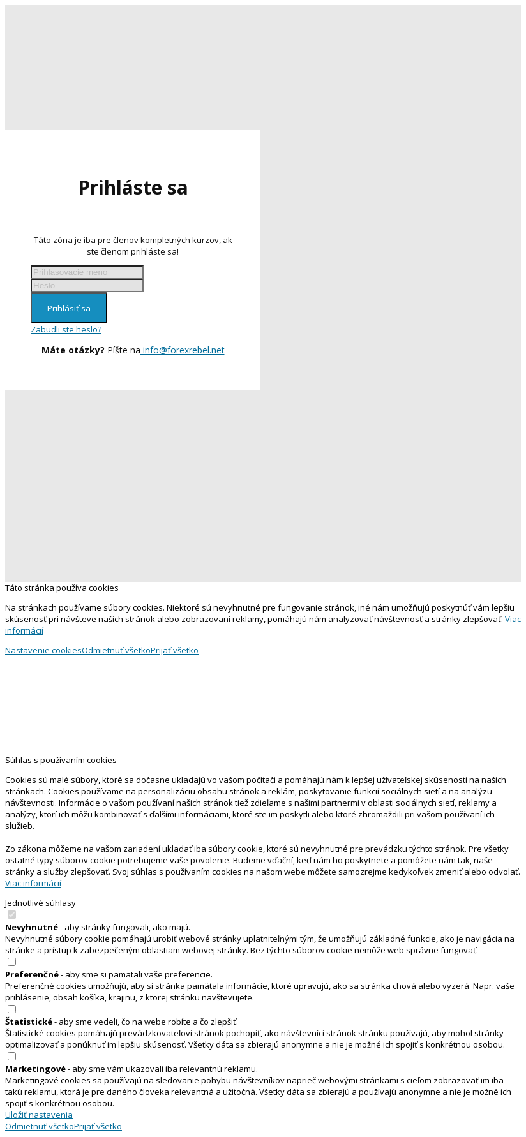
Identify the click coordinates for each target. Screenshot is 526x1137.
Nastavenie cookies (43, 650)
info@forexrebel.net (182, 350)
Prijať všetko (175, 650)
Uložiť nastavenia (39, 1114)
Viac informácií (33, 883)
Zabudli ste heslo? (66, 329)
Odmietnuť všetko (116, 650)
